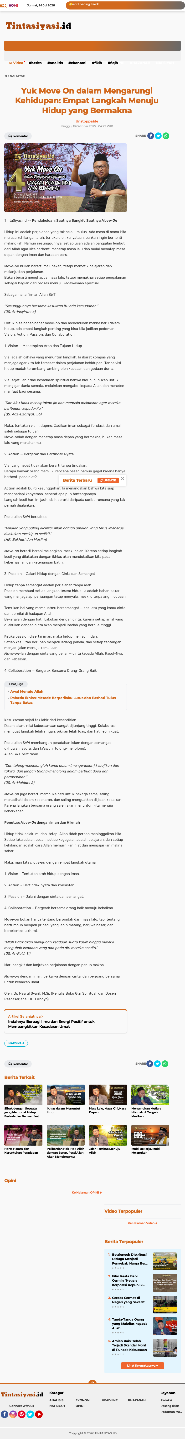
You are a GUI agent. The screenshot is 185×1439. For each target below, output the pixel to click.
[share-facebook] (150, 135)
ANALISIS (56, 63)
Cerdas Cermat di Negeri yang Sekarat (128, 1300)
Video (18, 63)
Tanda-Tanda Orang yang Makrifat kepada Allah (129, 1323)
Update (108, 480)
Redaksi (166, 1400)
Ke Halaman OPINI (87, 1192)
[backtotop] (92, 1384)
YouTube (42, 1416)
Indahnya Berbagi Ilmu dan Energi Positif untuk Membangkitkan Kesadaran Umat (51, 1024)
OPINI (80, 1406)
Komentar (18, 135)
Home (13, 5)
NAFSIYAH (165, 63)
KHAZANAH (140, 63)
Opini (10, 1180)
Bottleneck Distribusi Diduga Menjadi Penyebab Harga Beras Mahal (130, 1259)
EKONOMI (78, 63)
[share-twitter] (158, 135)
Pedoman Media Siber (172, 1412)
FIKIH (98, 63)
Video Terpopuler (123, 1211)
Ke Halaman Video (142, 1223)
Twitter (32, 1416)
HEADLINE (110, 1400)
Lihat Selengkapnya (142, 1365)
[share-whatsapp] (166, 135)
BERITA (36, 63)
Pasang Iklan (169, 1406)
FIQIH (114, 63)
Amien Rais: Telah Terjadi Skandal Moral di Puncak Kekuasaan (129, 1345)
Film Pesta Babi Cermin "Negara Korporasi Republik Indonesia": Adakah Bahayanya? (127, 1280)
